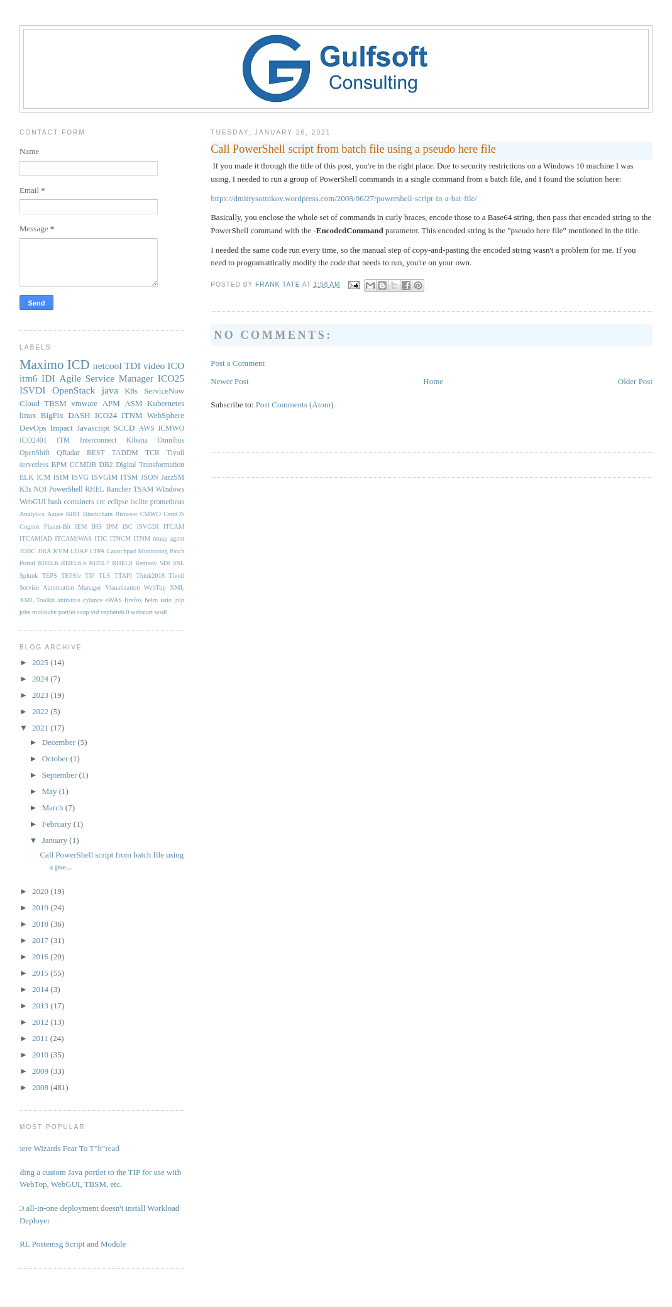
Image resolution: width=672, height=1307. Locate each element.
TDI (132, 365)
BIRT (73, 513)
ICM (43, 477)
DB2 (106, 465)
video (154, 365)
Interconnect (98, 440)
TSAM (143, 489)
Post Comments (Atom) (295, 404)
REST (96, 453)
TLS (104, 575)
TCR (152, 453)
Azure (55, 513)
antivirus (68, 600)
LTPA (97, 551)
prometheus (167, 502)
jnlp (179, 600)
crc (100, 502)
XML (177, 587)
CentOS (173, 513)
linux (27, 415)
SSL (178, 563)
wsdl (161, 612)
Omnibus (170, 440)
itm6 (28, 378)
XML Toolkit (37, 600)
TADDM (125, 453)
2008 (41, 1087)
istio (166, 600)
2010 (41, 1054)
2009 (41, 1071)
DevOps (33, 428)
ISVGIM (105, 477)
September (60, 775)
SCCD (124, 428)
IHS (96, 526)
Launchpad (121, 551)
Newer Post (229, 381)
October (56, 758)
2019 (41, 907)
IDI (48, 378)
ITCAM (173, 526)
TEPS (49, 575)
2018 (41, 924)
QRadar (68, 453)
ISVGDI (148, 526)
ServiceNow (164, 390)
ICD (78, 364)
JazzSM (172, 477)
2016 (41, 956)
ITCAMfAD (35, 538)
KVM (61, 551)
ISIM (61, 477)
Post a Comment (238, 363)
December (60, 742)
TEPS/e (71, 575)
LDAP (78, 551)
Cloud (29, 403)
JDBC (27, 551)
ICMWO (171, 428)
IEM (81, 526)
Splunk (28, 575)
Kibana (137, 440)
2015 (41, 973)
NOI (40, 489)
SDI (165, 563)
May (50, 791)
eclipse (117, 502)
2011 (41, 1038)
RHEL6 (48, 563)
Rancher (118, 489)
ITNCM (120, 538)
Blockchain (98, 513)
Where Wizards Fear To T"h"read (64, 1148)
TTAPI (123, 575)
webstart (142, 612)
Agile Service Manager (106, 378)
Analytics (32, 513)
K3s (25, 489)
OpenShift (34, 453)
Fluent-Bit (57, 526)
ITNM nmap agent (159, 538)
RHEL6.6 (73, 563)
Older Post (635, 381)
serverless (33, 465)
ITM (63, 440)
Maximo (41, 364)
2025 (41, 662)
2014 (41, 989)
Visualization (123, 587)
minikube (44, 612)
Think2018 (150, 575)
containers (79, 502)
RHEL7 (99, 563)
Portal (27, 563)
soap (83, 612)
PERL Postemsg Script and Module (68, 1244)
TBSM (55, 403)
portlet (66, 612)
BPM (59, 465)
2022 (41, 711)
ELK (26, 477)
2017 (41, 940)
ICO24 (106, 415)
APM (111, 403)
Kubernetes (165, 403)
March (53, 807)
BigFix (52, 415)
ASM (133, 403)
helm (151, 600)
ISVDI (32, 390)
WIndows (170, 489)
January (56, 840)
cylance (93, 600)
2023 (41, 695)
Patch (177, 551)
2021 (41, 727)
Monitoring (152, 551)
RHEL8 (122, 563)
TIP (90, 575)
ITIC (100, 538)
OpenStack (73, 390)
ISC (127, 526)
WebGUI (32, 502)
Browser (126, 513)
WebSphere (166, 415)
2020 (41, 891)
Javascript (93, 428)
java (110, 390)
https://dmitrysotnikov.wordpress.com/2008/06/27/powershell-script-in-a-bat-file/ (344, 198)
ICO (175, 365)
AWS (147, 428)
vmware (84, 403)
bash (55, 502)
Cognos (29, 526)
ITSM (129, 477)
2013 (41, 1005)
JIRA (45, 551)
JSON (149, 477)
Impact (61, 428)
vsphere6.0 (115, 612)
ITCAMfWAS (73, 538)
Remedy (146, 563)
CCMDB (83, 465)
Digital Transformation (150, 465)
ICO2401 (33, 440)
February (58, 824)
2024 (41, 678)
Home (433, 381)
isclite (139, 502)
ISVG (80, 477)
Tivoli (175, 453)
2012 (41, 1022)
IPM (112, 526)
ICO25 (171, 378)
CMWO (150, 513)
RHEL (94, 489)
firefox (133, 600)
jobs (24, 612)
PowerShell (66, 489)
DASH (79, 415)
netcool (107, 365)
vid (95, 612)
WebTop (155, 587)
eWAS (113, 600)
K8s (131, 390)
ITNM (131, 415)
